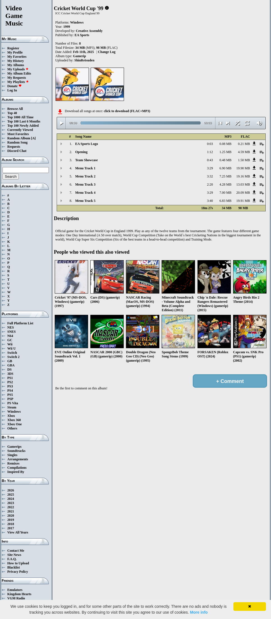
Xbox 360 (14, 420)
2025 (10, 494)
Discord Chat (16, 151)
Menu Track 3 (85, 184)
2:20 (210, 184)
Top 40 (12, 113)
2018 (10, 524)
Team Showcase (86, 160)
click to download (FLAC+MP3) (127, 111)
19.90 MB (243, 168)
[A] (33, 138)
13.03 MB (243, 184)
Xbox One (14, 424)
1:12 (210, 152)
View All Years (17, 532)
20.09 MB (243, 193)
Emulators (14, 590)
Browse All (15, 109)
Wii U (11, 348)
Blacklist (13, 567)
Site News (14, 555)
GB (9, 361)
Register (13, 48)
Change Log (106, 52)
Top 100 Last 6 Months (23, 121)
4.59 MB (244, 152)
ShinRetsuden (84, 60)
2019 (10, 520)
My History (15, 61)
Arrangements (17, 459)
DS (9, 369)
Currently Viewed (20, 130)
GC (9, 340)
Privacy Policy (17, 572)
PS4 (10, 390)
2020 (10, 516)
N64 (10, 336)
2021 (10, 511)
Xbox (11, 416)
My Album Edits (19, 73)
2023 (10, 503)
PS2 (10, 382)
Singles (12, 455)
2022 (10, 507)
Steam (11, 407)
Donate (14, 86)
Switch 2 (13, 357)
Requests (13, 147)
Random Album (18, 138)
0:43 (210, 160)
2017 (10, 528)
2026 (10, 490)
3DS (10, 374)
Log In (12, 90)
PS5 (10, 395)
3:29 (210, 168)
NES (10, 327)
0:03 (210, 144)
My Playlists (18, 82)
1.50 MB (244, 160)
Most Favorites (18, 134)
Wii (9, 344)
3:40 (210, 201)
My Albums (15, 65)
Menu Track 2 (85, 176)
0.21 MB (244, 144)
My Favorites (16, 57)
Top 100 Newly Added (23, 126)
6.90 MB (225, 168)
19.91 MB (243, 201)
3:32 (210, 176)
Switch (12, 353)
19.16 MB (243, 176)
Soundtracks (16, 451)
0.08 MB (225, 144)
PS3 (10, 386)
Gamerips (14, 447)
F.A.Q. (12, 559)
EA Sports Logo (86, 144)
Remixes (13, 463)
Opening (81, 152)
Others (12, 428)
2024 (10, 499)
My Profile (15, 52)
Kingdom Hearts (19, 594)
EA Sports (82, 35)
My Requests (16, 78)
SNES (11, 332)
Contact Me (15, 551)
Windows (14, 412)
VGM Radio (16, 598)
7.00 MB (225, 193)
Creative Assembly (89, 31)
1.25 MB (225, 152)
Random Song (17, 142)
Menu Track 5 (85, 201)
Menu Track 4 (85, 193)
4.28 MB (225, 184)
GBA (11, 365)
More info (199, 612)
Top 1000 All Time (20, 117)
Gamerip (79, 56)
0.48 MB (225, 160)
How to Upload (18, 563)
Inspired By (15, 472)
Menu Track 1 (85, 168)
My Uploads (18, 69)
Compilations (17, 468)
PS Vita (12, 403)
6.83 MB (225, 201)
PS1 (10, 378)
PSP (10, 399)
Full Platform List (20, 323)
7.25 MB (225, 176)
